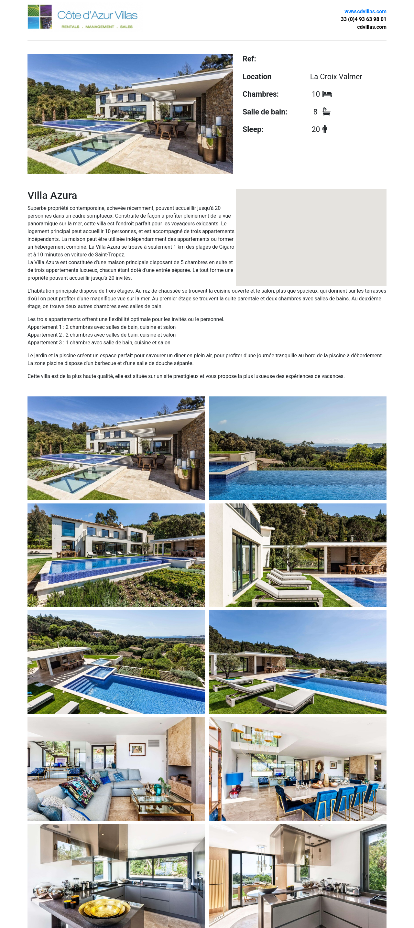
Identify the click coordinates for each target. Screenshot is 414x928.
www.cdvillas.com (365, 11)
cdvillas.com (372, 27)
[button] (311, 228)
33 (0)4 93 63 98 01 (364, 19)
